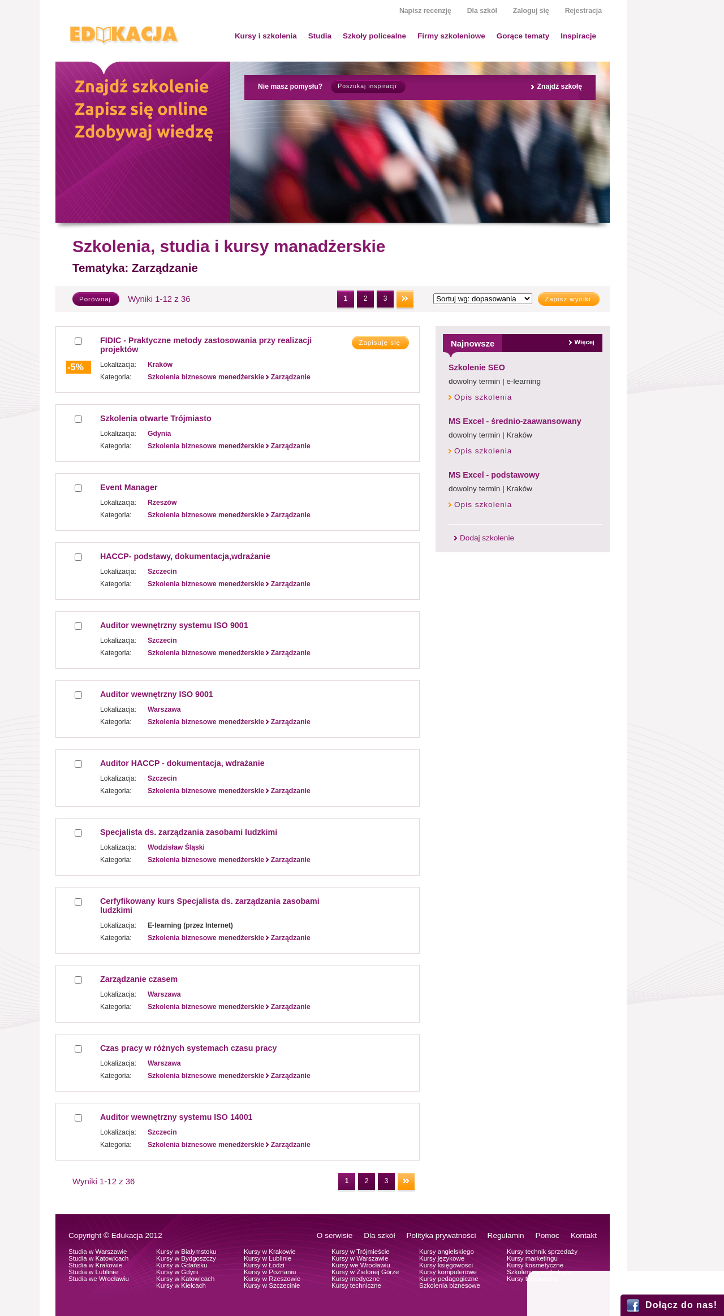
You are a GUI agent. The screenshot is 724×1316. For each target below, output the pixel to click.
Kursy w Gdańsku (182, 1265)
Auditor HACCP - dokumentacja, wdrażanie (182, 763)
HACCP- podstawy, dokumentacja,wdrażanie (185, 556)
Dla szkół (482, 11)
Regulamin (506, 1235)
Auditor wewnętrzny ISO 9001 (156, 694)
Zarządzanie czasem (139, 979)
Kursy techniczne (356, 1285)
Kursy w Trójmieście (360, 1251)
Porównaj (95, 299)
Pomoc (547, 1235)
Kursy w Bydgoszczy (186, 1258)
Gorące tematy (523, 36)
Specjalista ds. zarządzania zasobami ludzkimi (188, 832)
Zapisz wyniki (568, 299)
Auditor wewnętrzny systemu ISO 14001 (176, 1117)
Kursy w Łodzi (264, 1265)
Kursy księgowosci (446, 1265)
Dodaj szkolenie (487, 538)
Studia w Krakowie (95, 1265)
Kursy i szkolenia (266, 36)
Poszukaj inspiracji (367, 86)
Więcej (584, 342)
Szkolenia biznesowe (449, 1285)
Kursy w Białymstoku (186, 1251)
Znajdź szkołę (559, 86)
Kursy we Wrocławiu (360, 1265)
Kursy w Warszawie (359, 1258)
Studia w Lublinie (93, 1272)
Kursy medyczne (355, 1278)
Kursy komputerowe (448, 1272)
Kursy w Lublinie (267, 1258)
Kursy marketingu (532, 1258)
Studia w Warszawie (97, 1251)
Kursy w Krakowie (270, 1251)
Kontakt (584, 1235)
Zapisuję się (379, 342)
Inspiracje (578, 36)
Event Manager (128, 487)
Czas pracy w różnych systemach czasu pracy (188, 1048)
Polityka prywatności (441, 1235)
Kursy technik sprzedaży (542, 1251)
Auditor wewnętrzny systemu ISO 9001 (174, 625)
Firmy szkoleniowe (451, 36)
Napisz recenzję (425, 11)
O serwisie (334, 1235)
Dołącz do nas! (681, 1305)
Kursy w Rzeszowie (272, 1278)
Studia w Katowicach (98, 1258)
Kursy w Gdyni (177, 1272)
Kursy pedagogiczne (449, 1278)
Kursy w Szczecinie (272, 1285)
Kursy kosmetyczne (535, 1265)
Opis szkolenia (483, 397)
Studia (319, 36)
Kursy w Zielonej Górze (365, 1272)
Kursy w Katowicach (185, 1278)
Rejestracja (583, 11)
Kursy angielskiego (446, 1251)
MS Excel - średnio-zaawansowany (515, 421)
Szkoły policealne (374, 36)
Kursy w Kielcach (181, 1285)
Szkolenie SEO (477, 367)
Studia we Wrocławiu (98, 1278)
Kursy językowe (441, 1258)
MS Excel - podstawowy (494, 474)
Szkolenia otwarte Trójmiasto (156, 418)
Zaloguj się (531, 11)
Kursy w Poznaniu (270, 1272)
